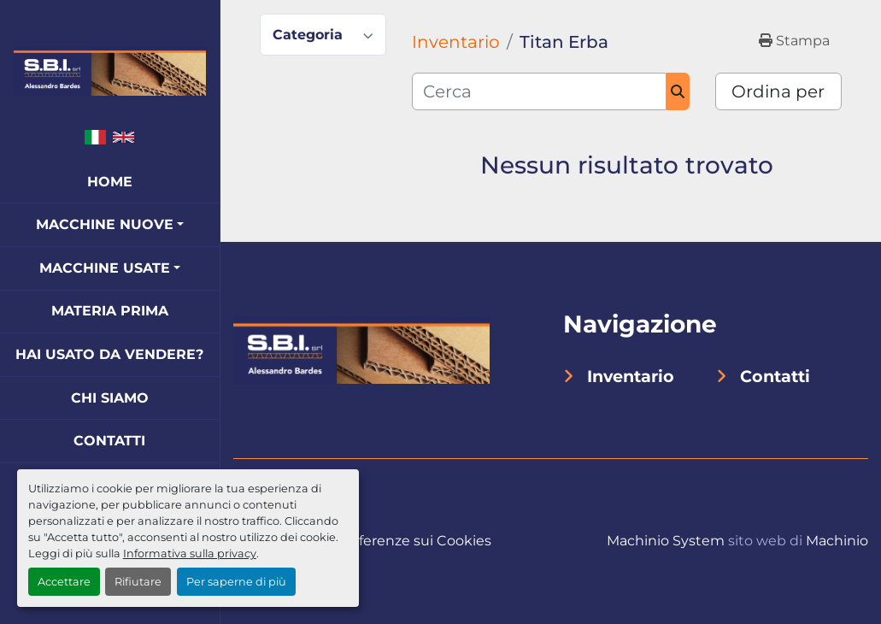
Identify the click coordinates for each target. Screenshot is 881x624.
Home (109, 182)
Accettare (64, 581)
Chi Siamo (110, 398)
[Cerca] (539, 91)
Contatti (109, 441)
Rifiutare (138, 581)
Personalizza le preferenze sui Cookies (362, 541)
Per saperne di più (236, 581)
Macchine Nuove (104, 224)
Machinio (837, 541)
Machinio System (666, 541)
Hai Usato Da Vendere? (109, 354)
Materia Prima (109, 311)
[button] (110, 224)
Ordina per (778, 91)
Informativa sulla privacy (189, 553)
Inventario (630, 376)
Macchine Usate (104, 268)
